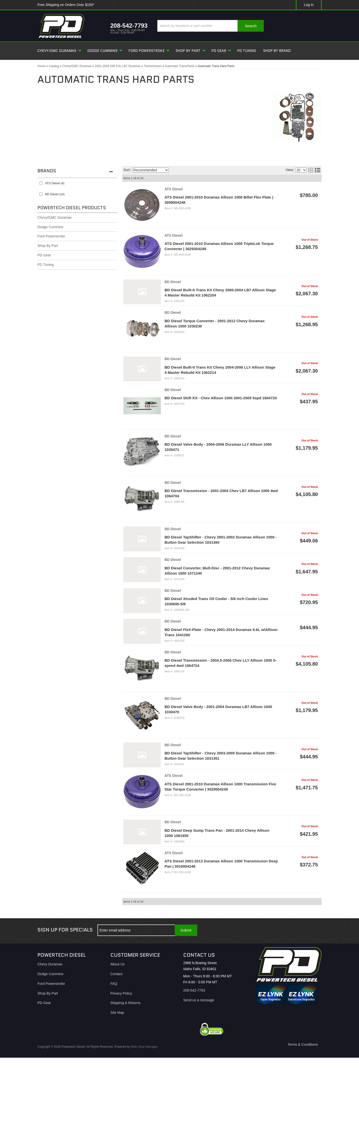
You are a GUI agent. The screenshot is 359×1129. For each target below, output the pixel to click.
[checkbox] (41, 183)
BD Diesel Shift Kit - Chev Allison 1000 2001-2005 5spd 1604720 (221, 398)
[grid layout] (310, 170)
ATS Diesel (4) (54, 183)
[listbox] (150, 170)
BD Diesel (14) (55, 194)
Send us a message (198, 1000)
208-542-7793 (194, 990)
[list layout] (317, 170)
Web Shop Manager (144, 1046)
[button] (210, 26)
